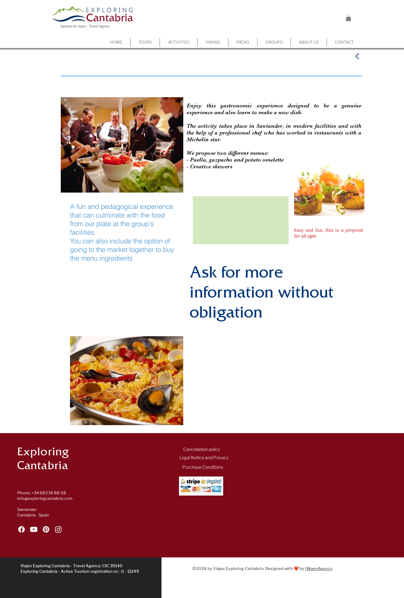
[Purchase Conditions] (203, 467)
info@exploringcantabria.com (44, 498)
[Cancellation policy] (201, 449)
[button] (348, 17)
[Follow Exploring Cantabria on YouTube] (33, 529)
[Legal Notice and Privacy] (203, 458)
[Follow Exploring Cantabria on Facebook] (21, 529)
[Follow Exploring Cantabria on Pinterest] (46, 529)
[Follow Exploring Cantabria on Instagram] (58, 529)
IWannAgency (318, 568)
